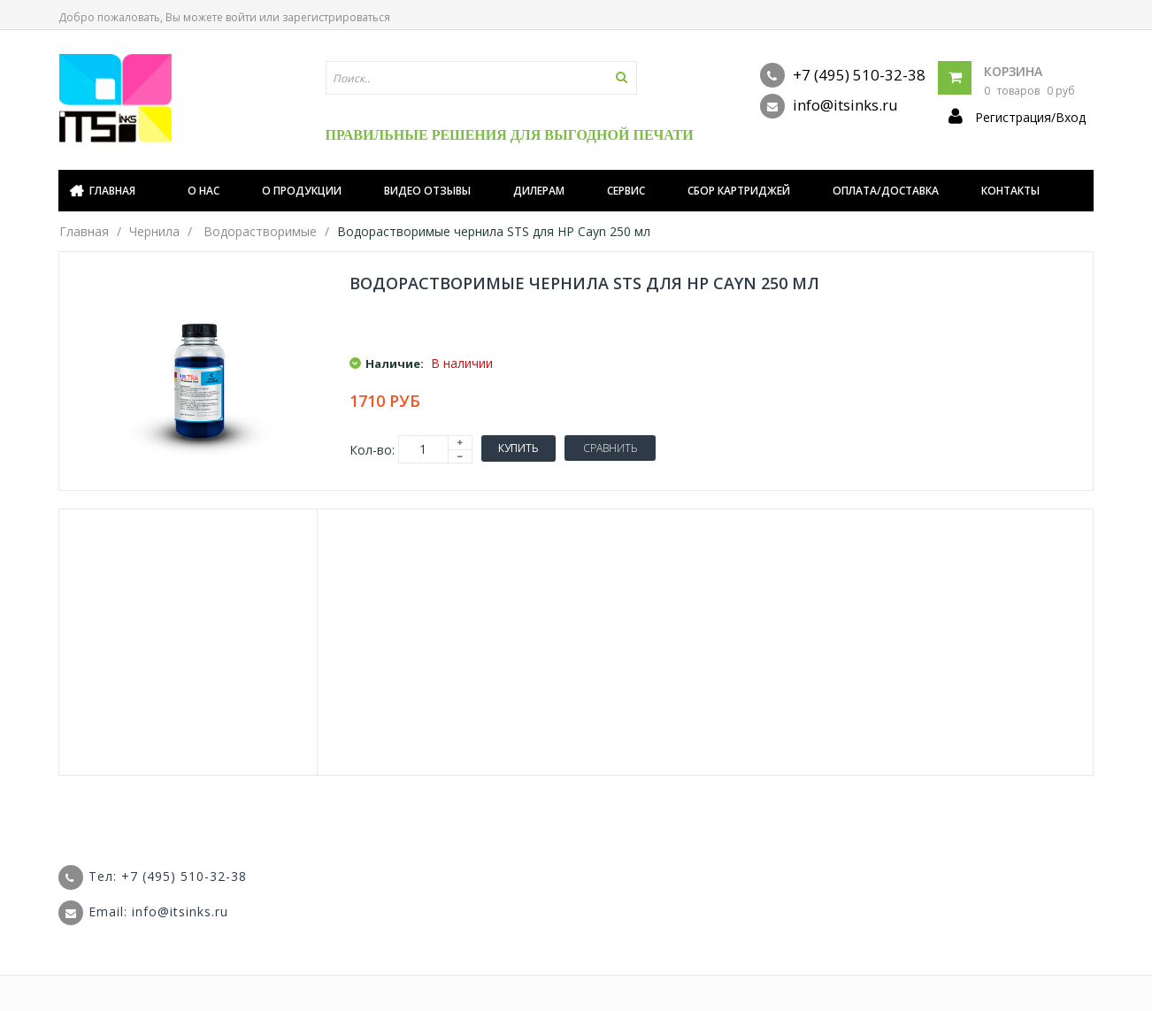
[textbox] (481, 78)
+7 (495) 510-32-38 (842, 75)
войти (241, 17)
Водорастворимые (260, 231)
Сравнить (610, 448)
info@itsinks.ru (829, 106)
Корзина (1013, 71)
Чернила (154, 231)
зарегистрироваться (336, 17)
